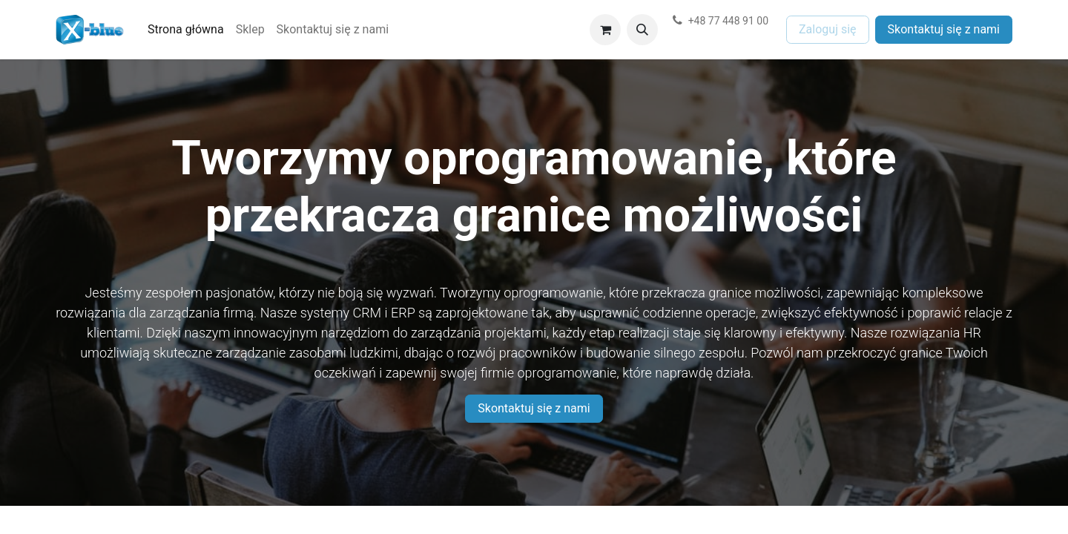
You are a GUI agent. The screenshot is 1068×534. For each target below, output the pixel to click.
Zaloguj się (828, 29)
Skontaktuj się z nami (944, 29)
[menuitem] (186, 29)
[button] (642, 29)
